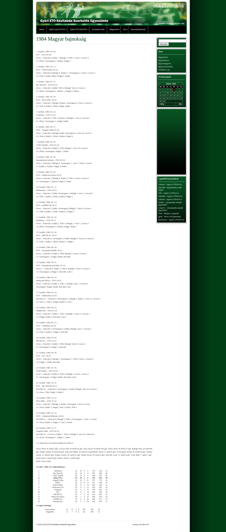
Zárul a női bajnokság (172, 216)
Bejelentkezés (164, 60)
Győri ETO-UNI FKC (78, 29)
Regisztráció (163, 57)
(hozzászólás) (166, 67)
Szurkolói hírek (98, 29)
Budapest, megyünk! (171, 213)
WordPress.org (164, 70)
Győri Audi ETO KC (57, 29)
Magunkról (113, 29)
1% (124, 29)
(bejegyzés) (165, 63)
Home (41, 29)
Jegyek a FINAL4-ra (174, 184)
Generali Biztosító (138, 29)
